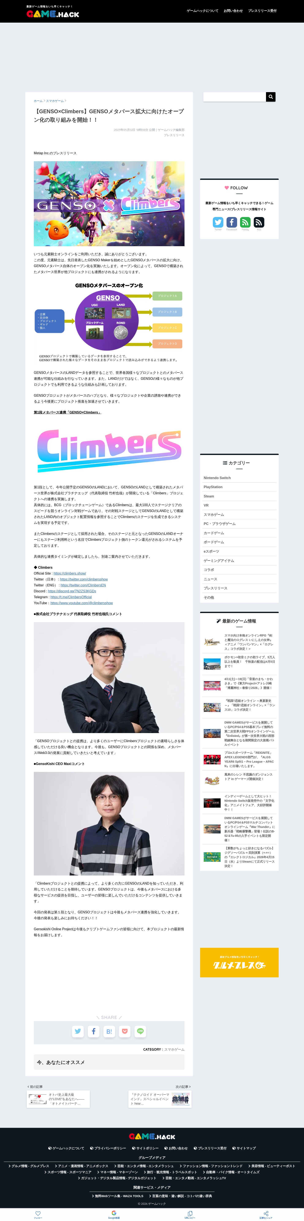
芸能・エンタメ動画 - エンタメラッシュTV (196, 1179)
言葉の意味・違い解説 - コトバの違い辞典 (182, 1197)
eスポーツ (212, 553)
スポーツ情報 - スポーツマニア (69, 1173)
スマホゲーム (174, 1049)
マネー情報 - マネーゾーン (119, 1173)
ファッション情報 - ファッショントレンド (213, 1167)
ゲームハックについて (202, 10)
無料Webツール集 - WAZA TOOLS (119, 1197)
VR (206, 506)
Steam (209, 496)
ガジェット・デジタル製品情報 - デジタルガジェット (119, 1179)
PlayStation (213, 487)
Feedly (245, 229)
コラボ (209, 572)
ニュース (211, 581)
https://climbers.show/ (70, 573)
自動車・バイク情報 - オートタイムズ (232, 1173)
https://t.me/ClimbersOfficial (71, 597)
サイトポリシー (147, 1149)
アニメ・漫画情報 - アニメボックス (83, 1167)
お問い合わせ (233, 10)
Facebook (232, 229)
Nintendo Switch (217, 478)
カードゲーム (214, 534)
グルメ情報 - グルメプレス (30, 1167)
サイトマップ (246, 1149)
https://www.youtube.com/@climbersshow (81, 603)
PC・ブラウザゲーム (220, 525)
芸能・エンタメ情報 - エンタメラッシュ (145, 1167)
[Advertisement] (152, 55)
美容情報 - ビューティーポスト (273, 1167)
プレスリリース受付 (262, 10)
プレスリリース (216, 590)
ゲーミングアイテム (220, 562)
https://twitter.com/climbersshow (84, 579)
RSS (259, 229)
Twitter (218, 229)
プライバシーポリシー (110, 1149)
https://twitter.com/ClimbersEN (83, 585)
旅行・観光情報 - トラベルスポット (172, 1173)
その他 (209, 600)
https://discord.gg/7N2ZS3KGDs (72, 591)
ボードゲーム (214, 543)
